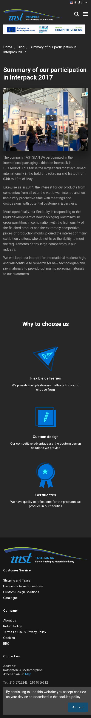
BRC (6, 644)
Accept (77, 707)
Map (28, 674)
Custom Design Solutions (21, 592)
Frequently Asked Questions (23, 586)
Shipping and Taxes (16, 580)
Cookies (9, 638)
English (79, 2)
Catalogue (10, 598)
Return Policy (12, 626)
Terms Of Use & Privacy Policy (24, 632)
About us (9, 620)
